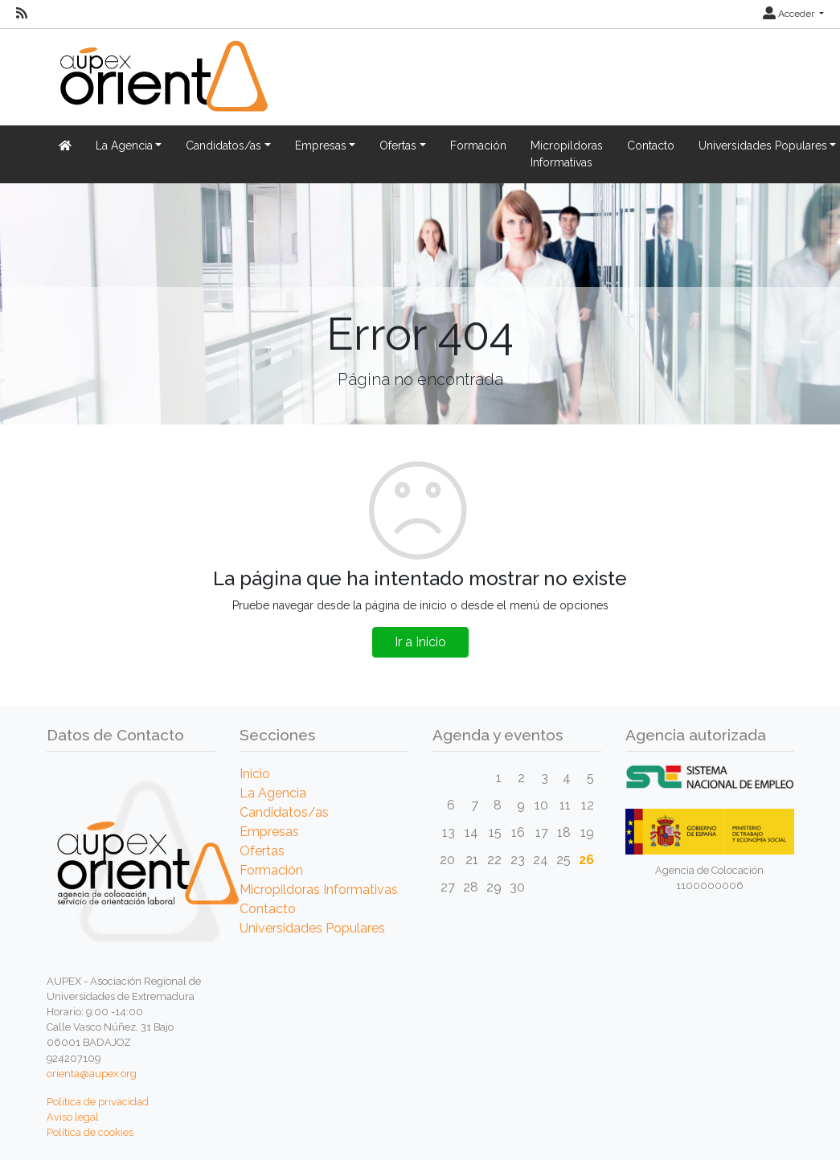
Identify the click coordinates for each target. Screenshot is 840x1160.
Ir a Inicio (420, 642)
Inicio (255, 773)
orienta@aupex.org (92, 1074)
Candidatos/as (284, 812)
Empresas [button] (320, 145)
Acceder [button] (790, 13)
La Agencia (273, 793)
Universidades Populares (312, 928)
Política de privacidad (98, 1102)
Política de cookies (90, 1132)
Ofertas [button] (397, 145)
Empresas (269, 831)
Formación (478, 145)
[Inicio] (162, 85)
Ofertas (262, 851)
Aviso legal (73, 1117)
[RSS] (21, 13)
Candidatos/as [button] (223, 145)
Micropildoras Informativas (567, 154)
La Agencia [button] (124, 145)
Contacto (650, 145)
